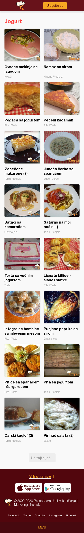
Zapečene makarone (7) (22, 155)
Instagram (55, 515)
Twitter (28, 515)
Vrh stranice (40, 476)
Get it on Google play (57, 488)
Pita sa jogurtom (62, 369)
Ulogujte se (55, 5)
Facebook (14, 515)
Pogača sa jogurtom (22, 104)
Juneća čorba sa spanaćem (62, 155)
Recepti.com (8, 502)
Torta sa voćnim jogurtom (22, 262)
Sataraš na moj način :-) (62, 209)
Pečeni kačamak (62, 104)
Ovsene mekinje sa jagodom (22, 53)
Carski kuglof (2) (22, 420)
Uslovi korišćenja (64, 501)
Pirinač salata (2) (62, 420)
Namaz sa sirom (62, 53)
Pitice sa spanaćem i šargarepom (22, 369)
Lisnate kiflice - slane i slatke (62, 262)
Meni (42, 527)
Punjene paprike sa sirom (62, 315)
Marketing (21, 504)
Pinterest (71, 515)
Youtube (40, 515)
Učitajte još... (42, 458)
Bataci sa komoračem (22, 209)
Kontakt (35, 504)
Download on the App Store (28, 488)
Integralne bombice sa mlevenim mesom (22, 315)
